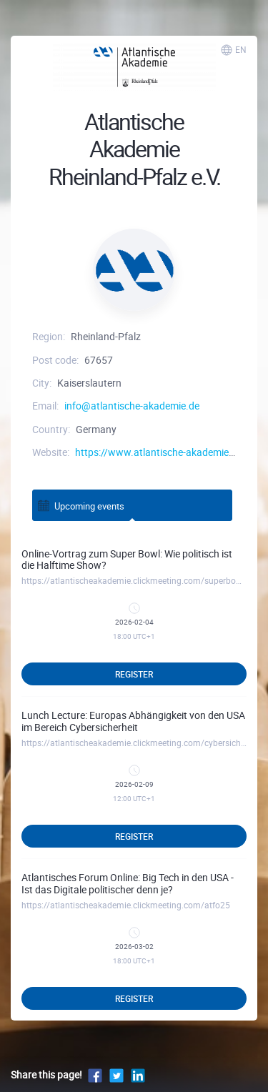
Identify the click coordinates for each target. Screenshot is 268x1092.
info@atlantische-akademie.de (131, 405)
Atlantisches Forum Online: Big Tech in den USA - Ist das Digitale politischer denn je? (127, 883)
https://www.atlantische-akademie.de (158, 452)
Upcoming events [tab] (80, 505)
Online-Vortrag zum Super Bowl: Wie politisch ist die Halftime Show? (126, 559)
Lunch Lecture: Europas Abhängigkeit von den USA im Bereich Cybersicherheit (133, 721)
